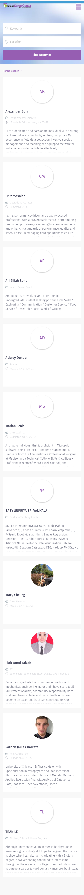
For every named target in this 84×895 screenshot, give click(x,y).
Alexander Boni (16, 111)
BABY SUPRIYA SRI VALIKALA (26, 511)
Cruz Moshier (15, 196)
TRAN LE (11, 832)
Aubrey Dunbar (16, 358)
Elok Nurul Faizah (18, 663)
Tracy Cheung (15, 595)
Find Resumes (42, 55)
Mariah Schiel (15, 426)
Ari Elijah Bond (16, 281)
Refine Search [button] (11, 70)
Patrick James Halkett (21, 747)
